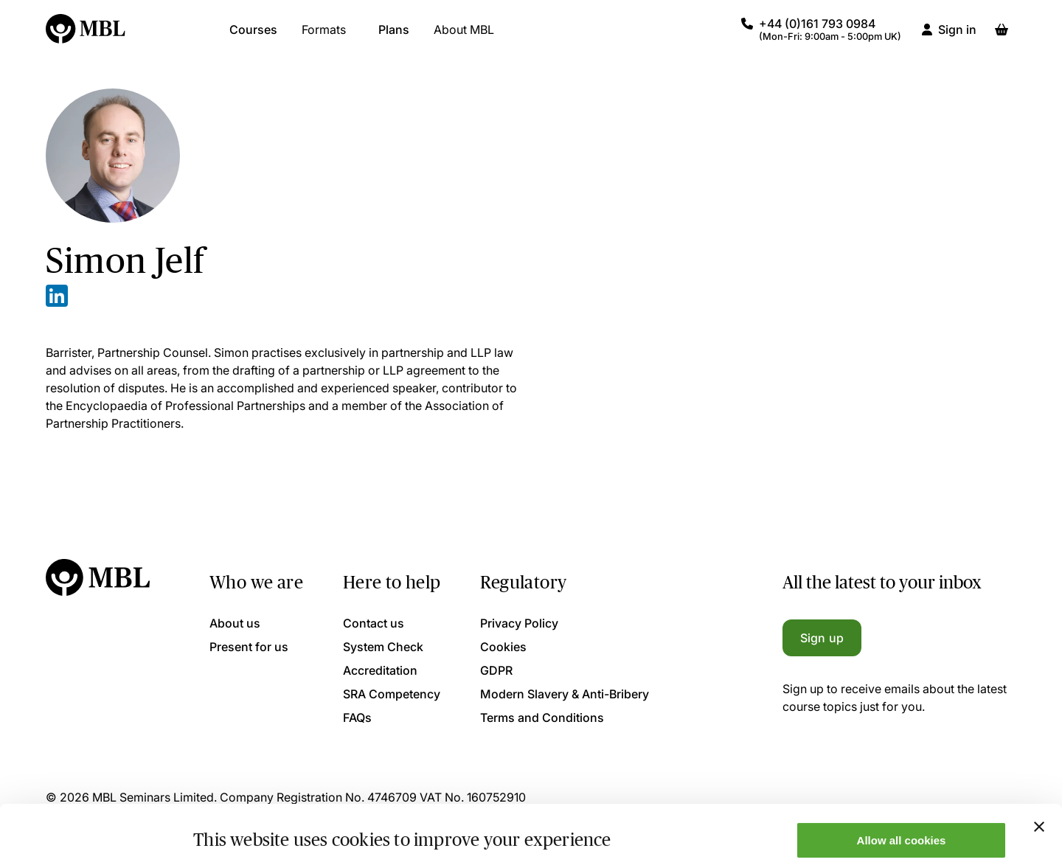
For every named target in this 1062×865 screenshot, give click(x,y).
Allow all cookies (901, 785)
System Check (383, 646)
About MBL (464, 36)
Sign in (957, 36)
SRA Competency (391, 694)
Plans (393, 36)
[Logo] (86, 36)
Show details (227, 830)
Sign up (822, 637)
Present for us (248, 646)
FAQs (357, 717)
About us (234, 623)
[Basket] (1001, 37)
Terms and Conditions (542, 717)
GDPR (496, 670)
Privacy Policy (519, 623)
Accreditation (380, 670)
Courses (253, 36)
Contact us (373, 623)
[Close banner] (1039, 771)
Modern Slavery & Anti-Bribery (564, 694)
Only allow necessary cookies (901, 828)
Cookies (503, 646)
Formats (324, 36)
